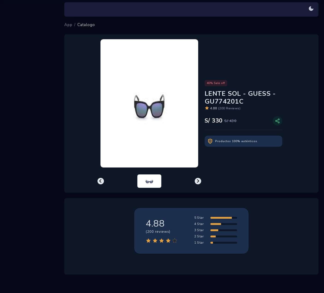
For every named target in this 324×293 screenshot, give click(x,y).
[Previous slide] (100, 181)
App (68, 24)
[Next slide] (198, 181)
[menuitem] (149, 181)
